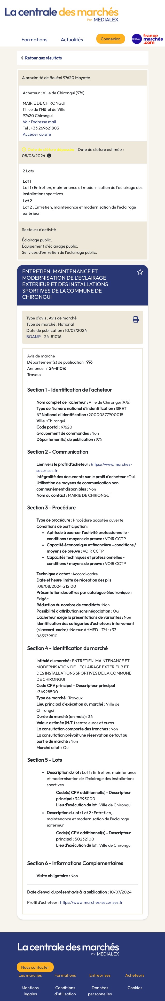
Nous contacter (35, 967)
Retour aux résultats (43, 57)
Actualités (72, 39)
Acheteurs (134, 975)
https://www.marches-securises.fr (91, 902)
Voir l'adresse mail (39, 121)
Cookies (135, 987)
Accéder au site (37, 134)
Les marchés (30, 975)
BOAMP (33, 336)
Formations (34, 39)
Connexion (111, 38)
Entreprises (100, 975)
